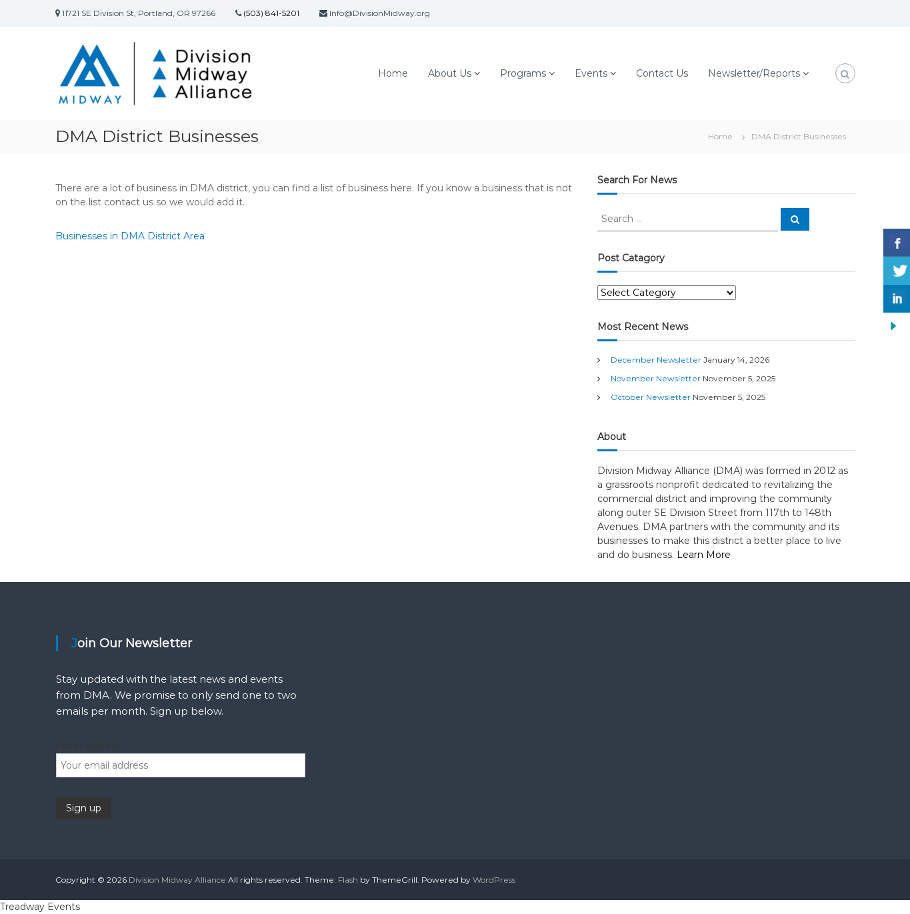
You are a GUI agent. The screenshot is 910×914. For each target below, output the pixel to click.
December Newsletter (656, 360)
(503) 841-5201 (270, 13)
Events (591, 73)
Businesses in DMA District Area (130, 236)
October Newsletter (651, 397)
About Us (449, 73)
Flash (348, 880)
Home (393, 73)
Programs (523, 73)
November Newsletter (656, 378)
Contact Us (662, 73)
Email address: (89, 746)
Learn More (704, 555)
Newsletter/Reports (754, 73)
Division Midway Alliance (177, 880)
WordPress (494, 880)
